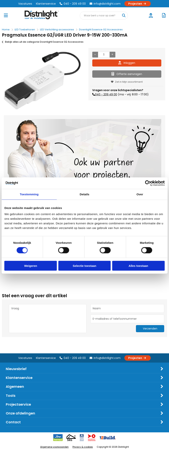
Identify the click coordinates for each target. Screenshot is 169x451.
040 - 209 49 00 (73, 4)
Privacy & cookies (82, 447)
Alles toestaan (138, 265)
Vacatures (25, 4)
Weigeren (30, 265)
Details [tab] (84, 194)
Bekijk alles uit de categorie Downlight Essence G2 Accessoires (42, 42)
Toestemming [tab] (29, 194)
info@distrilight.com (105, 4)
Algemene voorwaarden (54, 447)
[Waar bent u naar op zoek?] (123, 15)
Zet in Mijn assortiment (127, 82)
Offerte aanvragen (127, 74)
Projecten (137, 4)
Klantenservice (46, 4)
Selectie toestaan (84, 265)
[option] (42, 80)
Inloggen (126, 63)
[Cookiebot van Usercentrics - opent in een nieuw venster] (148, 183)
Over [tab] (140, 194)
